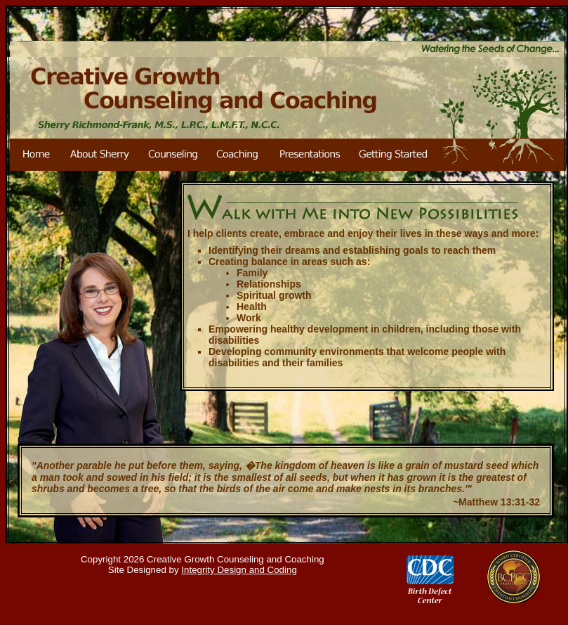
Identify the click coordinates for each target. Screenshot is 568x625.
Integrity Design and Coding (238, 570)
